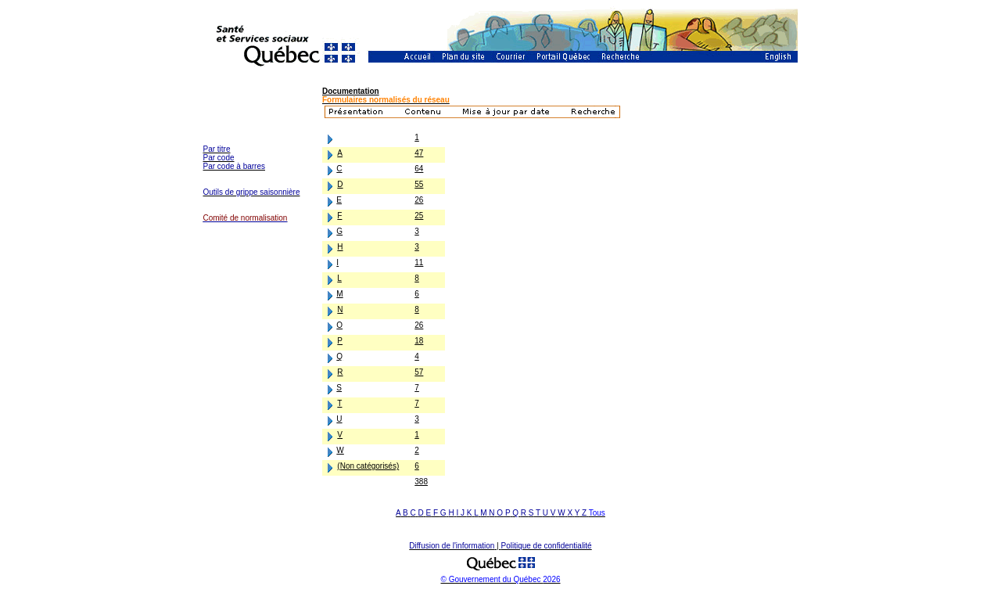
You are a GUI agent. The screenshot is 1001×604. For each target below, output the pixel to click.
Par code (219, 157)
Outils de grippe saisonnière (251, 192)
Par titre (217, 149)
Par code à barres (234, 166)
